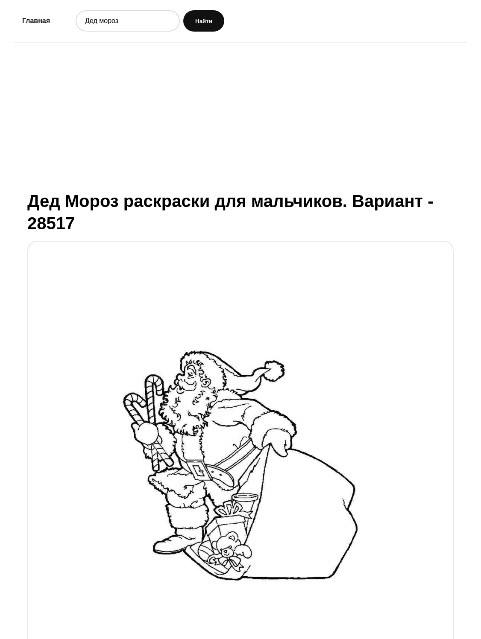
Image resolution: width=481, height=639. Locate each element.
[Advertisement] (240, 116)
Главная (36, 20)
